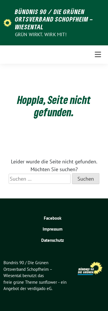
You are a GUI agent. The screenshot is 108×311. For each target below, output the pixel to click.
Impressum (52, 229)
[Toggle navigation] (98, 54)
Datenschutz (52, 240)
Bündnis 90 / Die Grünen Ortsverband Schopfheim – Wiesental (54, 19)
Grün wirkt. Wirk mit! (41, 34)
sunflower (48, 282)
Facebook (52, 218)
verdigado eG (39, 288)
